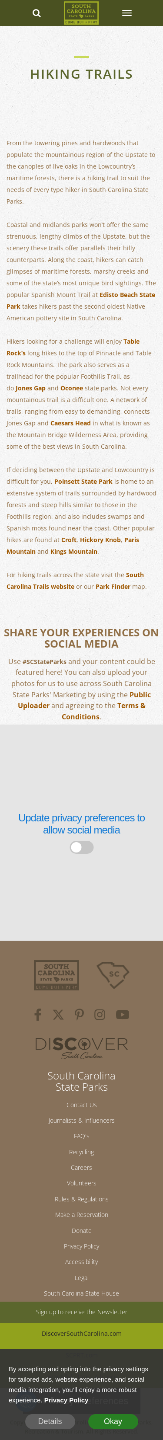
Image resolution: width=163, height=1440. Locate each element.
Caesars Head (70, 423)
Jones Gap (31, 388)
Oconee (71, 388)
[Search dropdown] (36, 13)
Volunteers (81, 1183)
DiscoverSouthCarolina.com (82, 1333)
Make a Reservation (81, 1214)
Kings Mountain (73, 551)
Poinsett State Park (83, 481)
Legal (82, 1278)
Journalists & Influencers (82, 1120)
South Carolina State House (81, 1293)
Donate (82, 1230)
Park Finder (113, 586)
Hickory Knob (100, 540)
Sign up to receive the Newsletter (81, 1312)
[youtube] (122, 1016)
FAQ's (82, 1136)
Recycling (81, 1152)
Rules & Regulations (82, 1199)
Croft (69, 540)
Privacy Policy (81, 1246)
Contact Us (82, 1105)
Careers (81, 1167)
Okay (113, 1421)
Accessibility (81, 1262)
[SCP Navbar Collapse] (126, 13)
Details (50, 1421)
